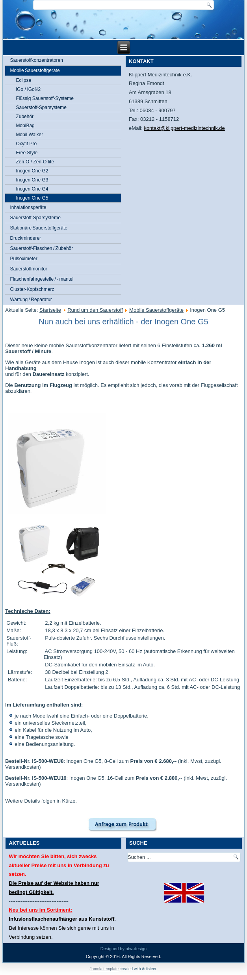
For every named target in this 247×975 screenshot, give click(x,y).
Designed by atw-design (123, 948)
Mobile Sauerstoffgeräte (34, 70)
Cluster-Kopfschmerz (32, 289)
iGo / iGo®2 (28, 89)
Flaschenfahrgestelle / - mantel (41, 279)
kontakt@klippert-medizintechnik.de (184, 128)
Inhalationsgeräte (28, 207)
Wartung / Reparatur (31, 299)
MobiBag (25, 125)
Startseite (50, 310)
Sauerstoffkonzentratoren (36, 60)
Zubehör (24, 116)
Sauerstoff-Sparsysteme (41, 107)
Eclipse (23, 80)
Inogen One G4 (32, 189)
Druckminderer (25, 238)
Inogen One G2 (32, 171)
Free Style (26, 152)
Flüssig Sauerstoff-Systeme (45, 98)
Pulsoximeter (23, 258)
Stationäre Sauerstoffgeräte (38, 228)
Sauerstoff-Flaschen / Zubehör (41, 248)
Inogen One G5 (32, 198)
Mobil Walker (29, 134)
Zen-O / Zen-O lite (35, 162)
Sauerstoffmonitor (28, 269)
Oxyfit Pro (26, 143)
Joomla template (104, 969)
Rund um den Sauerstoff (95, 310)
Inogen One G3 (32, 180)
